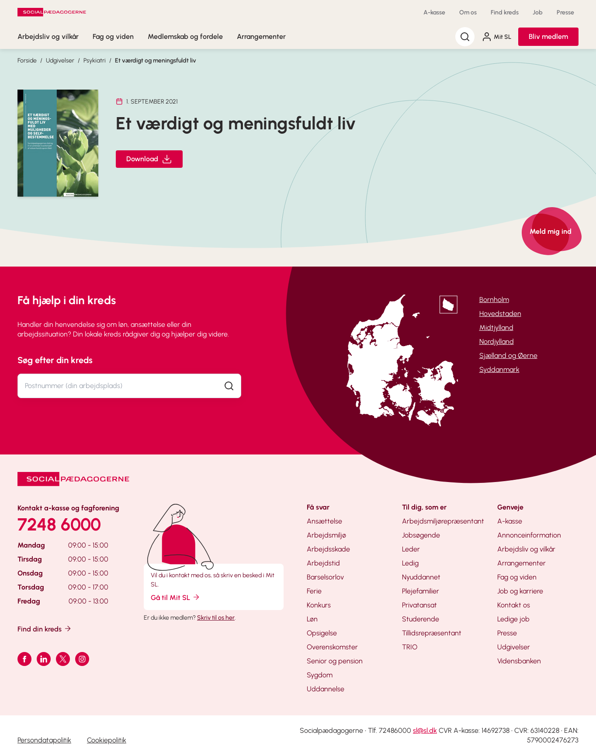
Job (538, 12)
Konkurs (319, 605)
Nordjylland (496, 341)
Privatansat (419, 605)
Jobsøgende (421, 535)
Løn (312, 619)
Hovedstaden (500, 313)
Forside (27, 60)
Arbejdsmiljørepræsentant (443, 521)
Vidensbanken (519, 661)
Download (149, 159)
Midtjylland (496, 327)
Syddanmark (499, 369)
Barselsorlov (325, 577)
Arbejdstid (323, 563)
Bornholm (494, 299)
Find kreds (505, 12)
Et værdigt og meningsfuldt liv (155, 60)
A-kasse (434, 12)
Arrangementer (261, 36)
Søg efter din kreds (55, 360)
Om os (468, 12)
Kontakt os (513, 605)
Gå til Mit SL (176, 597)
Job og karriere (520, 591)
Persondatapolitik (44, 740)
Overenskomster (332, 647)
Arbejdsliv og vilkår (48, 36)
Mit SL (496, 36)
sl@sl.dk (425, 730)
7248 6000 (59, 524)
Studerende (420, 619)
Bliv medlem (548, 36)
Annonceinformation (529, 535)
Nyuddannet (421, 577)
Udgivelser (60, 60)
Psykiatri (94, 60)
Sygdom (320, 675)
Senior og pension (335, 661)
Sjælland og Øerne (508, 355)
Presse (565, 12)
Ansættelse (324, 521)
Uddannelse (325, 689)
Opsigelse (322, 633)
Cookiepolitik (106, 740)
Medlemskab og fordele (185, 36)
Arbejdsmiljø (326, 535)
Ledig (410, 563)
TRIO (409, 647)
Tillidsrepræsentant (431, 633)
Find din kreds (44, 628)
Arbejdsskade (328, 549)
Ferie (314, 591)
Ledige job (513, 619)
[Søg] (465, 36)
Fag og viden (113, 36)
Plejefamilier (420, 591)
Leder (411, 549)
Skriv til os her (216, 617)
